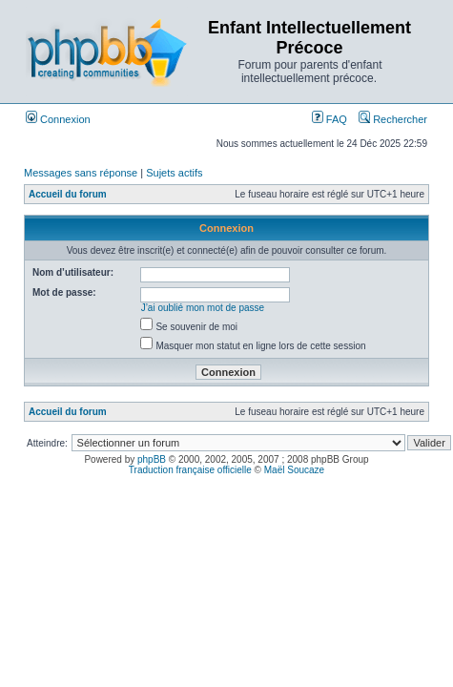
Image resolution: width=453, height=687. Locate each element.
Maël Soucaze (294, 470)
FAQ (329, 119)
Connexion (58, 119)
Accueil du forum (68, 194)
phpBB (151, 459)
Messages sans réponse (80, 172)
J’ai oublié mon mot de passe (203, 307)
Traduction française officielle (190, 470)
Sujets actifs (174, 172)
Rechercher (393, 119)
